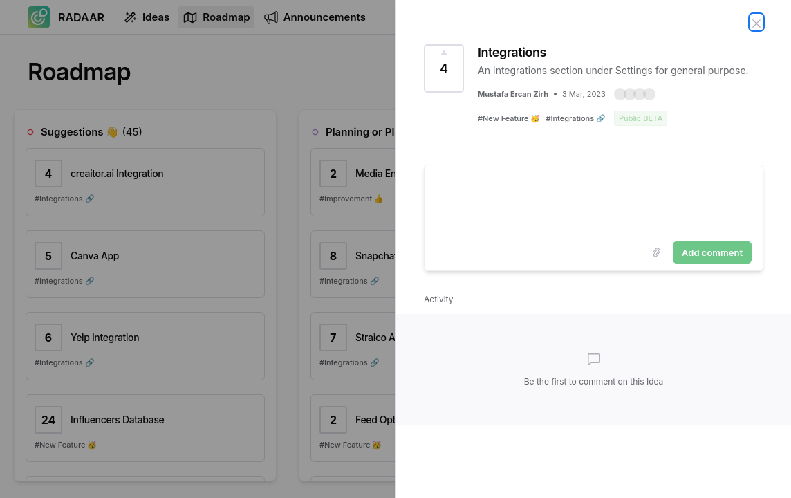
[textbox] (593, 201)
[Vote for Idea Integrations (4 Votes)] (444, 68)
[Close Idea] (756, 22)
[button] (634, 94)
